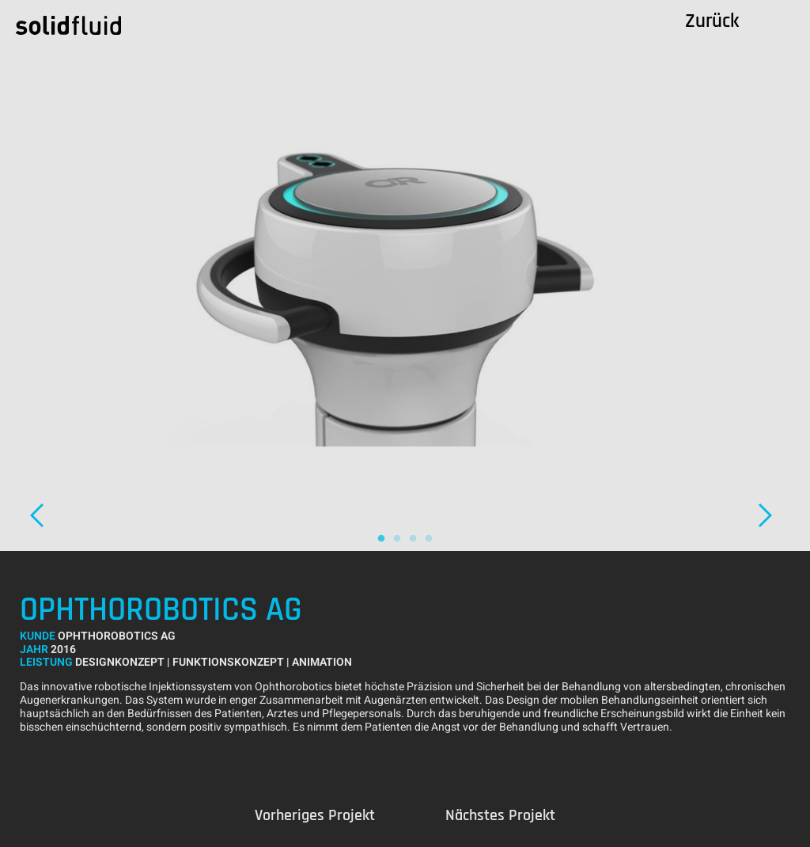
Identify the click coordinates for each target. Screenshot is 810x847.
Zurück (712, 21)
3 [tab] (413, 539)
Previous (315, 815)
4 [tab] (429, 539)
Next (774, 515)
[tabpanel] (405, 275)
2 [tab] (397, 539)
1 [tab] (381, 539)
